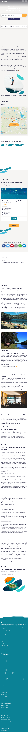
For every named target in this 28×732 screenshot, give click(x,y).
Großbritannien (12, 667)
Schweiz (21, 675)
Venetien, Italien (4, 694)
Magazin (2, 636)
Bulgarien (14, 661)
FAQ (2, 641)
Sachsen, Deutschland (5, 705)
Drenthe (13, 6)
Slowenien (9, 678)
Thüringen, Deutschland (5, 707)
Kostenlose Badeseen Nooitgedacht (7, 536)
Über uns (2, 639)
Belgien (8, 661)
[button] (23, 1)
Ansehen (14, 218)
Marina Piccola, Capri (5, 715)
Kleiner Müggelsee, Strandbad (6, 721)
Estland (10, 664)
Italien (23, 667)
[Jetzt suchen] (24, 15)
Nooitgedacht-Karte (4, 50)
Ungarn (3, 681)
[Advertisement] (14, 37)
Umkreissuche (3, 59)
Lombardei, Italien (4, 692)
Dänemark (20, 661)
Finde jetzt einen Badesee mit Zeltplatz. (9, 366)
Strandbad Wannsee (4, 726)
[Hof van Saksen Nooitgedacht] (14, 193)
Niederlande (9, 6)
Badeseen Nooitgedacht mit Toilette (7, 504)
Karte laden (14, 124)
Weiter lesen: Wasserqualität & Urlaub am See (10, 70)
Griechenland (4, 667)
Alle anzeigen (14, 225)
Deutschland (4, 664)
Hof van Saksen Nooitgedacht (12, 201)
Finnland (15, 664)
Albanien (3, 661)
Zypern (8, 681)
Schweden (15, 675)
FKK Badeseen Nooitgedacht (6, 521)
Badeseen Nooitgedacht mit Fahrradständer (9, 561)
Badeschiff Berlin (4, 730)
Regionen (6, 26)
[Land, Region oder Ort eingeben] (11, 15)
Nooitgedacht (18, 6)
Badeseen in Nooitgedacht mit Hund (7, 473)
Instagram (11, 630)
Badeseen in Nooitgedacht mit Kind (7, 491)
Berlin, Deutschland (4, 701)
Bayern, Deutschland (4, 696)
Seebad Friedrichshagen (5, 717)
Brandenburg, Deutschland (6, 703)
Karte (2, 26)
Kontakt (2, 643)
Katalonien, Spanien (4, 690)
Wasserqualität (24, 26)
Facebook (7, 630)
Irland (18, 667)
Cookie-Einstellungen (4, 645)
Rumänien (9, 675)
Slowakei (3, 678)
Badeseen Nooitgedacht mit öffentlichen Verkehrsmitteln (11, 548)
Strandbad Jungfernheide (5, 719)
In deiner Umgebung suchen (14, 18)
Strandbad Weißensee (5, 728)
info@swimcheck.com (4, 651)
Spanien (15, 678)
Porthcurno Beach (4, 713)
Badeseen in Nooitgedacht (15, 26)
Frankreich (21, 664)
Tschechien (21, 678)
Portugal (3, 675)
